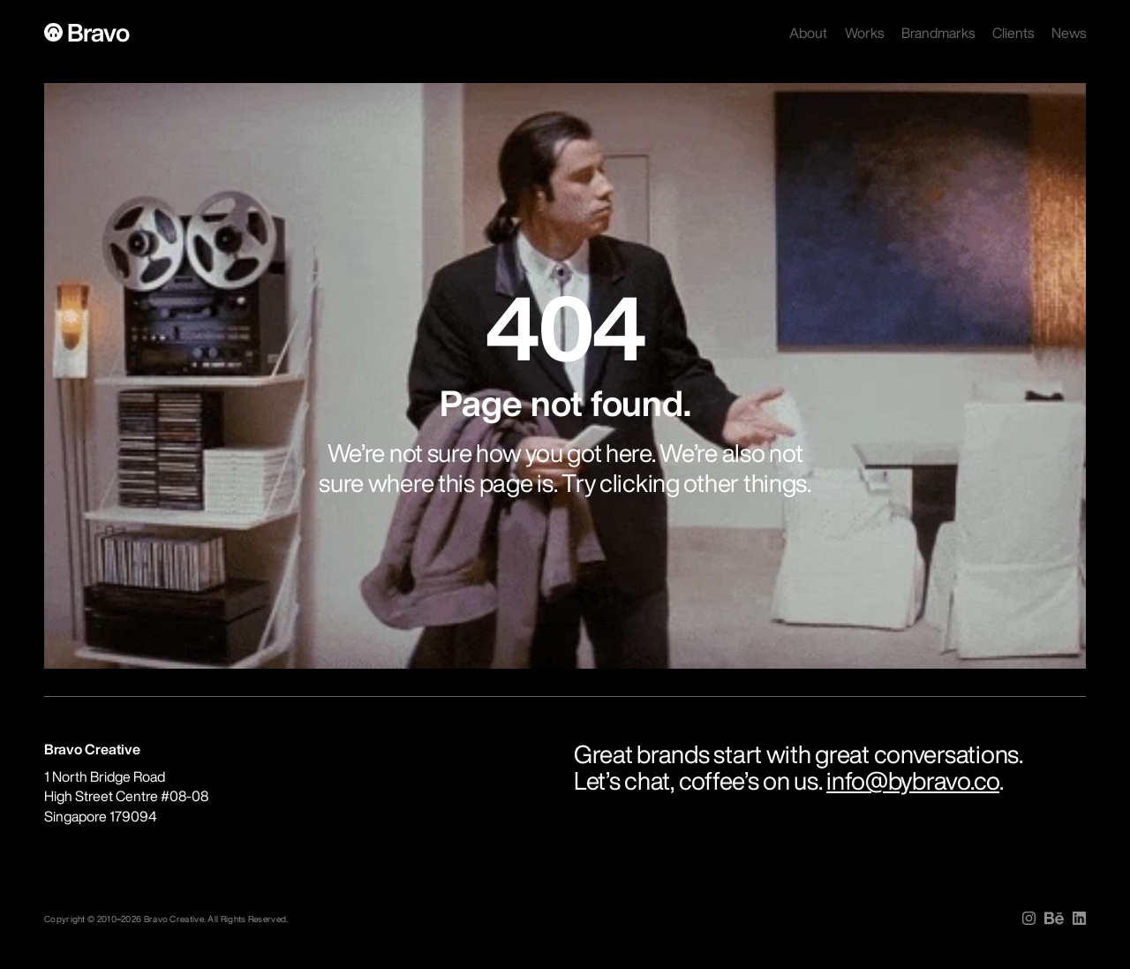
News (1068, 32)
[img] (1029, 918)
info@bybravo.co (912, 780)
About (808, 32)
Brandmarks (938, 32)
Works (864, 32)
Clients (1013, 32)
